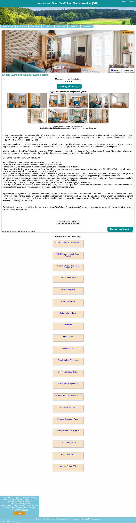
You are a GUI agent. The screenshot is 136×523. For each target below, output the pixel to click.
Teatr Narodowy (68, 348)
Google (6, 500)
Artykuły (87, 26)
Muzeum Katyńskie (68, 289)
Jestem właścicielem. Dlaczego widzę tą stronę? (68, 222)
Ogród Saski (68, 337)
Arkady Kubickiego (68, 454)
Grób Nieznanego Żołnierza (68, 372)
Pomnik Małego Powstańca (68, 360)
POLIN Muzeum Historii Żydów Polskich (67, 255)
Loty (47, 26)
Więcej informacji (69, 86)
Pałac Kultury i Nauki (68, 313)
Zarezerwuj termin (120, 229)
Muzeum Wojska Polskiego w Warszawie (68, 267)
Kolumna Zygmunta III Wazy (67, 419)
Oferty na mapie (22, 26)
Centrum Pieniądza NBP (68, 443)
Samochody (61, 26)
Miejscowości (34, 26)
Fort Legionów (68, 325)
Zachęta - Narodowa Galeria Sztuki (68, 395)
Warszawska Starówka (68, 407)
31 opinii (87, 128)
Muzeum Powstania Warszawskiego (68, 242)
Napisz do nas (95, 519)
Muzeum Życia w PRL (68, 466)
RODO (25, 510)
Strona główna (8, 26)
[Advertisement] (68, 497)
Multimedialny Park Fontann (68, 384)
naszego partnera (19, 209)
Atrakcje (74, 26)
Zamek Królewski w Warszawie (68, 431)
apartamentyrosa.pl (128, 1)
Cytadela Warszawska (68, 278)
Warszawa (128, 33)
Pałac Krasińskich (68, 301)
